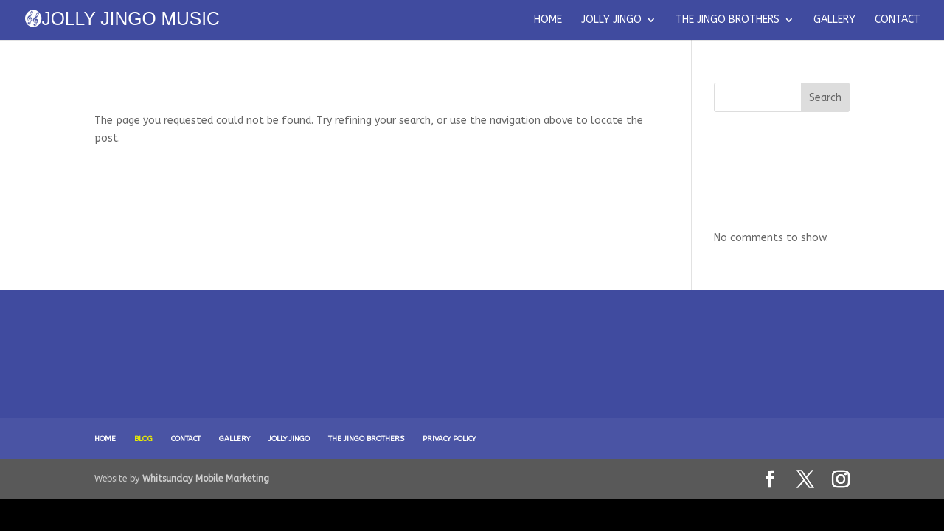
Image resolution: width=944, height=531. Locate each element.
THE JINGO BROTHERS (728, 20)
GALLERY (834, 20)
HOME (548, 20)
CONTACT (897, 20)
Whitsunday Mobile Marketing (205, 478)
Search (825, 97)
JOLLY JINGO (611, 20)
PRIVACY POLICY (449, 438)
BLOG (143, 438)
